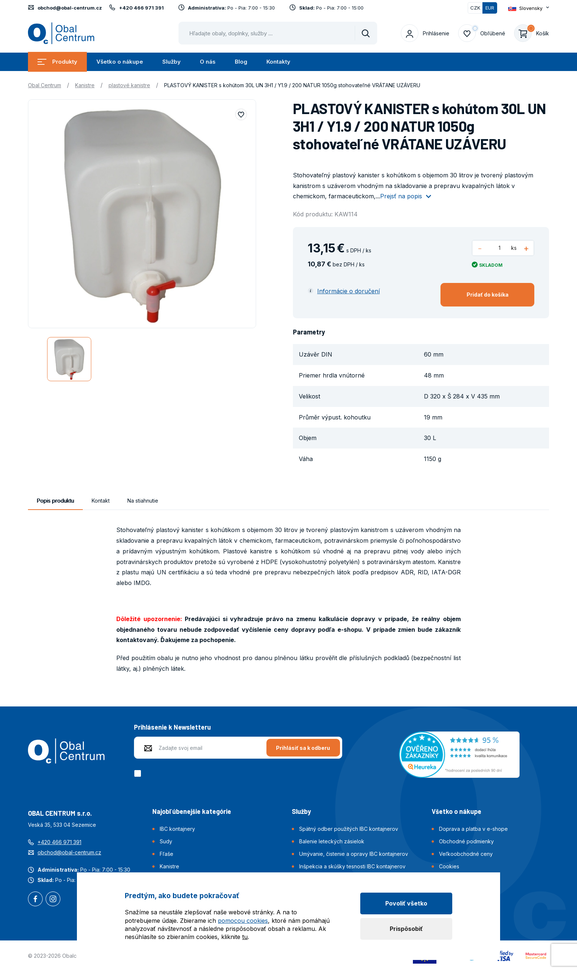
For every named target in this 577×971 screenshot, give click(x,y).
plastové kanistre (129, 85)
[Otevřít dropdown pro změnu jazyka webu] (528, 8)
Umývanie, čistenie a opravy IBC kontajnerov (353, 854)
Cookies (449, 866)
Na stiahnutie (142, 500)
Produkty (57, 61)
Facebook (35, 899)
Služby (171, 61)
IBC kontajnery (177, 829)
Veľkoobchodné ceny (466, 854)
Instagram (53, 899)
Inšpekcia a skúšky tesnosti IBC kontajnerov (352, 866)
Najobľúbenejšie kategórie (191, 811)
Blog (241, 61)
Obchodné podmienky (466, 841)
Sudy (166, 841)
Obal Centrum (44, 85)
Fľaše (166, 854)
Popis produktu (55, 500)
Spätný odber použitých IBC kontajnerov (348, 829)
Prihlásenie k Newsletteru (172, 727)
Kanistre (85, 85)
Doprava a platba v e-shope (473, 829)
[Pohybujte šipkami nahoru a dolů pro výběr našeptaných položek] (277, 33)
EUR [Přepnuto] (489, 8)
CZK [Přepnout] (475, 8)
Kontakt (101, 500)
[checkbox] (139, 773)
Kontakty (278, 61)
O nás (208, 61)
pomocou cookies (243, 920)
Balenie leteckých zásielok (331, 841)
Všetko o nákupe (119, 61)
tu (245, 936)
